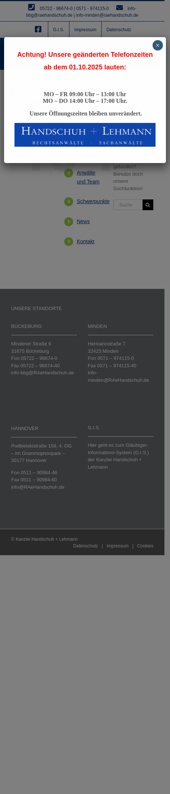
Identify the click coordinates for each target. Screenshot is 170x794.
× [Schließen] (158, 45)
